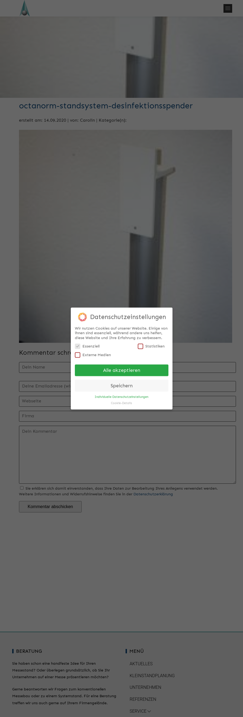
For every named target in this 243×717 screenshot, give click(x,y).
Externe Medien (93, 352)
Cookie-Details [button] (121, 400)
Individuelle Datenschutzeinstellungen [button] (121, 394)
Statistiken (151, 343)
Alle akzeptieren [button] (121, 367)
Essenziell (87, 343)
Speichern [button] (122, 383)
